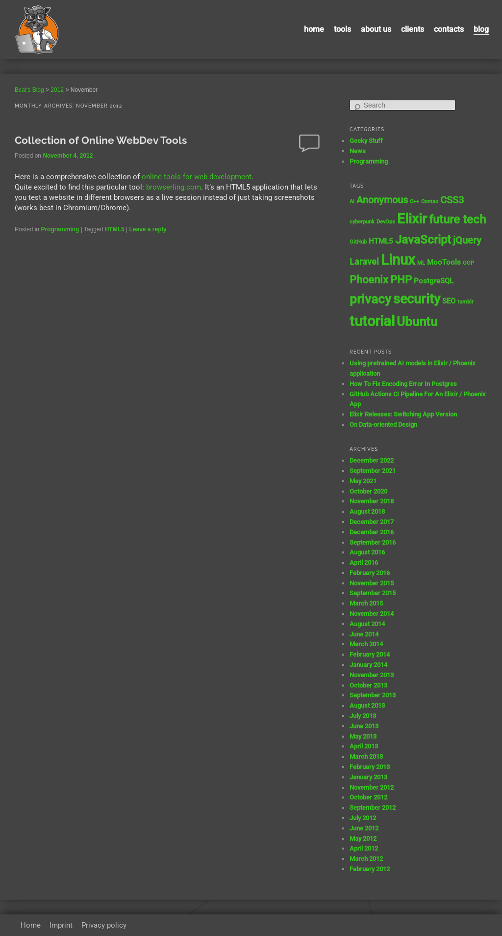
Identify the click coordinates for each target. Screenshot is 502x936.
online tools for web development (196, 176)
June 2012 (364, 828)
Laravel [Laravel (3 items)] (364, 262)
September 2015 (373, 593)
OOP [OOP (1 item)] (468, 263)
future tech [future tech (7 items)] (457, 219)
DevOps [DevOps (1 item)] (385, 222)
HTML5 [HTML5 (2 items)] (381, 241)
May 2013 (363, 736)
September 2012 (373, 807)
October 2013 (368, 685)
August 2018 (367, 511)
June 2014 (364, 634)
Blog (481, 29)
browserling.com (173, 187)
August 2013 (367, 705)
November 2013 (372, 675)
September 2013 (373, 695)
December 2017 (372, 521)
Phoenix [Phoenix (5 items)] (369, 280)
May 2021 (363, 481)
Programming (60, 229)
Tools (342, 29)
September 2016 (373, 542)
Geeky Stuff (366, 140)
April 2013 (364, 746)
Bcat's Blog (29, 89)
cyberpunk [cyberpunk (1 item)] (362, 222)
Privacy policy (103, 925)
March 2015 (366, 603)
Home (314, 29)
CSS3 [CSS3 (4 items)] (452, 200)
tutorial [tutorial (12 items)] (372, 321)
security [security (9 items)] (416, 299)
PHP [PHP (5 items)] (401, 280)
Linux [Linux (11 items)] (398, 259)
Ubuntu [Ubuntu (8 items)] (417, 321)
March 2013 (366, 756)
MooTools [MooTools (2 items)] (444, 262)
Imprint (61, 925)
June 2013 (364, 726)
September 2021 (373, 470)
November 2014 (372, 613)
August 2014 (367, 624)
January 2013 (368, 777)
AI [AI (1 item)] (352, 201)
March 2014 (366, 644)
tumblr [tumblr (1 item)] (465, 302)
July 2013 (363, 715)
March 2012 (366, 858)
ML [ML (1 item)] (421, 263)
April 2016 (364, 562)
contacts (449, 29)
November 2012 (372, 787)
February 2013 (370, 767)
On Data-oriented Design (383, 424)
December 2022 (372, 460)
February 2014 (370, 654)
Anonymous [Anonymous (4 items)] (382, 200)
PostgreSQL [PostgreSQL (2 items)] (433, 280)
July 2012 (363, 818)
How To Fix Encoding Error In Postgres (403, 383)
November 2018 (372, 501)
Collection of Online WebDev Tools (101, 140)
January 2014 (368, 664)
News (358, 151)
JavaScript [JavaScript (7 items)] (423, 239)
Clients (412, 29)
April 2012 (364, 848)
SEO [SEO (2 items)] (448, 301)
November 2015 (372, 583)
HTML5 (115, 229)
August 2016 (367, 552)
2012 (57, 89)
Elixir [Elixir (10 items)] (412, 219)
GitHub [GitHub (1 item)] (358, 242)
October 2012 (368, 797)
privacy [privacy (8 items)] (370, 299)
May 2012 (363, 838)
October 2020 (368, 491)
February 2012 (370, 869)
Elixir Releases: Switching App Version (403, 414)
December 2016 (372, 532)
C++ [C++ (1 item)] (414, 201)
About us (376, 29)
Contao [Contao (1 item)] (429, 201)
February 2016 (370, 573)
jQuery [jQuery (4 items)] (467, 240)
